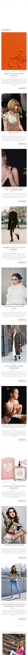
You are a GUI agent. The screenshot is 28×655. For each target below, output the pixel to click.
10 (17, 490)
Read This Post (22, 88)
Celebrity (14, 77)
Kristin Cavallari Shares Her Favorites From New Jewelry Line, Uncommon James (14, 188)
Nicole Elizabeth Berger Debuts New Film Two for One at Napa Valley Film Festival (14, 425)
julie (11, 77)
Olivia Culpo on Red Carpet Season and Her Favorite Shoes (14, 306)
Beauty (12, 490)
